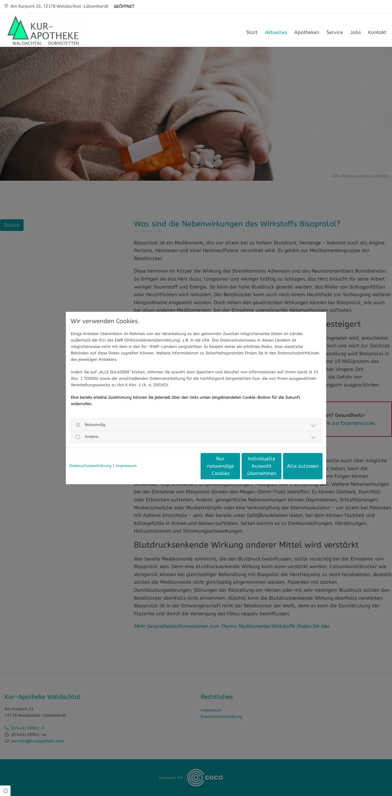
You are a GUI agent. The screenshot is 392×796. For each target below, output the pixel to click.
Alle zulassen (294, 466)
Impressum (126, 465)
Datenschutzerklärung (90, 465)
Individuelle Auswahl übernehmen (236, 466)
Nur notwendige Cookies (178, 466)
